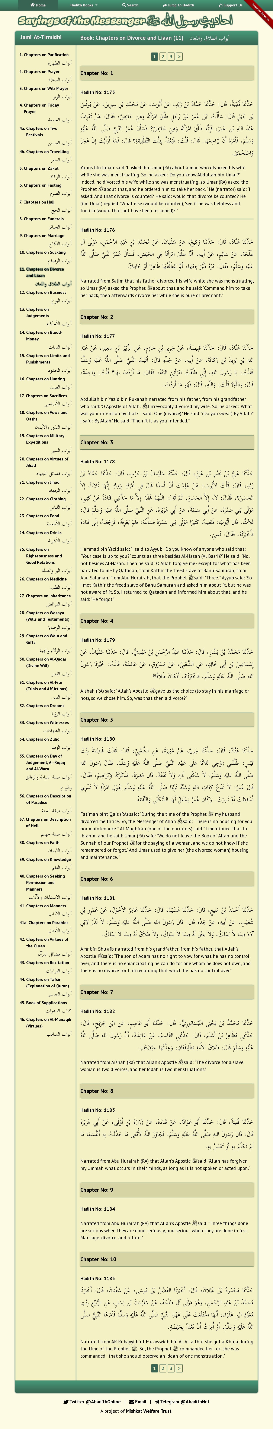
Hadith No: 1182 (97, 1011)
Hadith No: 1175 (97, 92)
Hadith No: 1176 (97, 230)
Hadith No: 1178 (97, 461)
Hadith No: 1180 (97, 739)
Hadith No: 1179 (97, 640)
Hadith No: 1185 (97, 1278)
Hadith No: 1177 (97, 336)
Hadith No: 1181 (97, 898)
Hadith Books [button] (82, 5)
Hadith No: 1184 (97, 1209)
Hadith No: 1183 (97, 1110)
